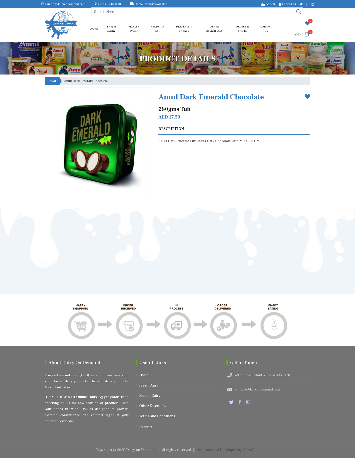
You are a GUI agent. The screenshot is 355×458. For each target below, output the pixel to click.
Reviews (145, 426)
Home (94, 29)
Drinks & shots (242, 29)
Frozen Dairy (134, 29)
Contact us (266, 29)
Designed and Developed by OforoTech (228, 450)
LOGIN (268, 4)
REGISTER (287, 4)
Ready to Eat (157, 29)
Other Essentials (214, 29)
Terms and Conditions (157, 416)
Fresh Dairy (111, 29)
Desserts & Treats (184, 29)
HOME (52, 81)
